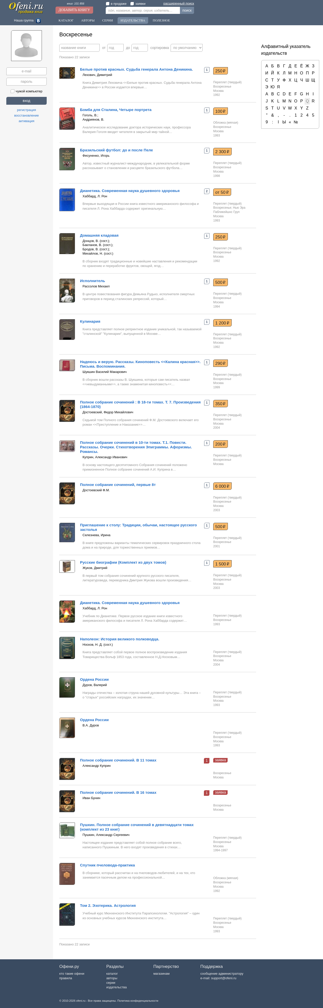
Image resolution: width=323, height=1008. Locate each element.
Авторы (88, 20)
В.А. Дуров (91, 725)
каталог (112, 973)
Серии (107, 20)
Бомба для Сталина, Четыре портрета (115, 109)
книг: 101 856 (75, 3)
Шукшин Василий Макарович (105, 372)
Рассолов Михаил (96, 286)
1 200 (222, 322)
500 (220, 282)
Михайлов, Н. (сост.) (98, 253)
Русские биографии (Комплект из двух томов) (123, 562)
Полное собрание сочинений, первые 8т (118, 484)
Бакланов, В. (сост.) (97, 245)
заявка (220, 760)
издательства (116, 987)
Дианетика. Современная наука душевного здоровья (130, 190)
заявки (137, 4)
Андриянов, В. (93, 119)
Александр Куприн (97, 766)
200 (220, 444)
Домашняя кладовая (99, 235)
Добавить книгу (74, 10)
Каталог (66, 20)
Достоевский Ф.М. (96, 490)
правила (65, 978)
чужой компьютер (26, 91)
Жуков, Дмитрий (95, 568)
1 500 (222, 563)
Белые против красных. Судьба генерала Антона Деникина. (136, 69)
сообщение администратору (221, 973)
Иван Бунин (91, 798)
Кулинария (90, 321)
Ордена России (94, 679)
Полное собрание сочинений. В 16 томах (118, 792)
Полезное (161, 20)
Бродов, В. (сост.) (96, 249)
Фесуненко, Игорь (96, 155)
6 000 (222, 486)
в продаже (116, 4)
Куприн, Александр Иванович (105, 457)
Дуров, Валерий (95, 685)
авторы (111, 978)
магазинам (161, 973)
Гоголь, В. (90, 115)
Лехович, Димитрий (97, 75)
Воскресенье (222, 86)
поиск (187, 10)
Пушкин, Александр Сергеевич (106, 835)
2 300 (222, 151)
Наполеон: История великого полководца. (119, 639)
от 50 (222, 192)
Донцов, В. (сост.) (96, 241)
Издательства (133, 20)
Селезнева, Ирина (97, 535)
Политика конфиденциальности (137, 1000)
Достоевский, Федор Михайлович (108, 412)
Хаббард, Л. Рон (95, 196)
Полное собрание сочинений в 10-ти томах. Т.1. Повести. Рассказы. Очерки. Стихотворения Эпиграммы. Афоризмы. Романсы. (136, 447)
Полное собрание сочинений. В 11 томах (118, 760)
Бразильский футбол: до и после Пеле (116, 150)
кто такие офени (71, 973)
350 (220, 403)
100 (220, 111)
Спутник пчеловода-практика (107, 865)
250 (220, 70)
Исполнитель (92, 281)
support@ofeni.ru (223, 978)
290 (220, 363)
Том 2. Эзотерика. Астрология (108, 905)
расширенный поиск (179, 3)
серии (110, 983)
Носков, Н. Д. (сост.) (98, 644)
